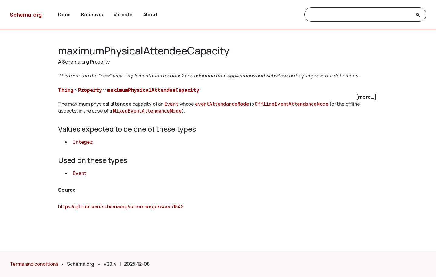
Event (171, 104)
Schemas (92, 14)
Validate (123, 14)
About (150, 14)
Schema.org (26, 14)
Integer (83, 142)
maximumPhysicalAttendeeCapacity (153, 90)
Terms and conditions (34, 264)
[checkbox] (218, 97)
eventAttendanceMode (222, 104)
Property (90, 90)
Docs (64, 14)
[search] (360, 15)
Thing (65, 90)
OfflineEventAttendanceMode (292, 104)
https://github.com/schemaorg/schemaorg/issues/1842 (120, 206)
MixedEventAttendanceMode (147, 110)
